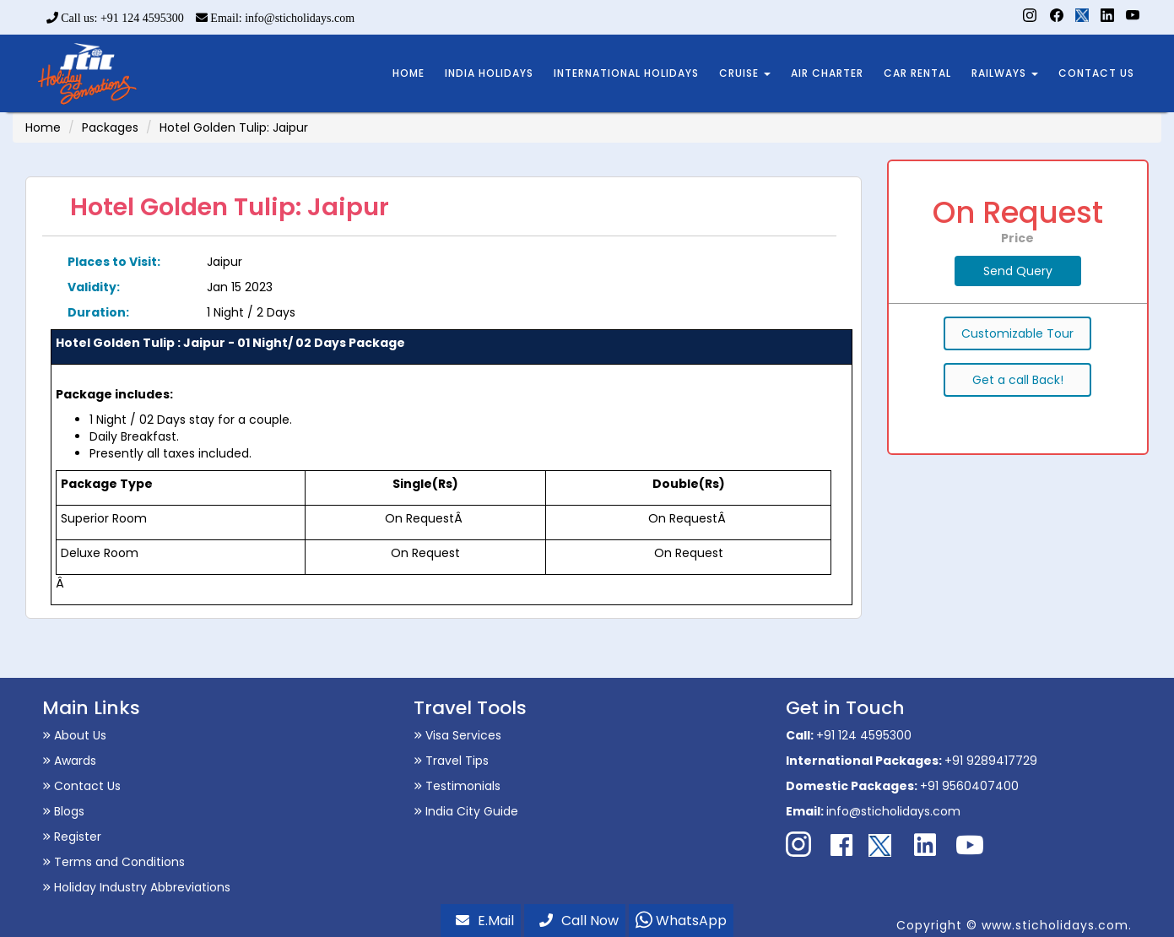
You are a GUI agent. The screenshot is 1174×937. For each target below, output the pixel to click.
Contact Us (81, 785)
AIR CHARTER (827, 73)
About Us (74, 735)
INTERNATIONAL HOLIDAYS (626, 73)
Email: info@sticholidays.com (275, 18)
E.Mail (485, 920)
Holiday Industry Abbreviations (136, 887)
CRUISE (745, 73)
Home (43, 127)
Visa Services (457, 735)
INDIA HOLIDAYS (489, 73)
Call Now (579, 920)
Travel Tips (451, 760)
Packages (110, 127)
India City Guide (466, 811)
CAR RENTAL (917, 73)
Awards (69, 760)
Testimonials (457, 785)
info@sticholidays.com (893, 811)
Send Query (1017, 271)
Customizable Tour (1017, 333)
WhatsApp (681, 920)
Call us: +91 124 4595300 (115, 18)
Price (1017, 238)
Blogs (63, 811)
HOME (408, 73)
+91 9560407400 (969, 785)
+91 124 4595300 (864, 735)
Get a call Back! (1017, 379)
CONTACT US (1096, 73)
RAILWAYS (1004, 73)
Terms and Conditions (113, 861)
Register (71, 836)
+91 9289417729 (990, 760)
